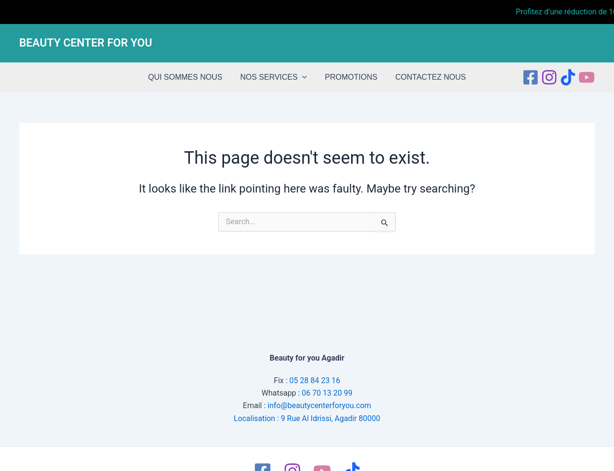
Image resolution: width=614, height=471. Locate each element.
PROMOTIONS (350, 77)
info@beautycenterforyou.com (319, 405)
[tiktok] (568, 77)
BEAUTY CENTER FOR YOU (85, 42)
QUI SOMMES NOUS (189, 77)
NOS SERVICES (274, 77)
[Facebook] (530, 77)
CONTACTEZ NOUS (426, 77)
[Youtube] (587, 77)
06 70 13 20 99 (327, 393)
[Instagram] (549, 77)
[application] (303, 77)
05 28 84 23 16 (314, 380)
